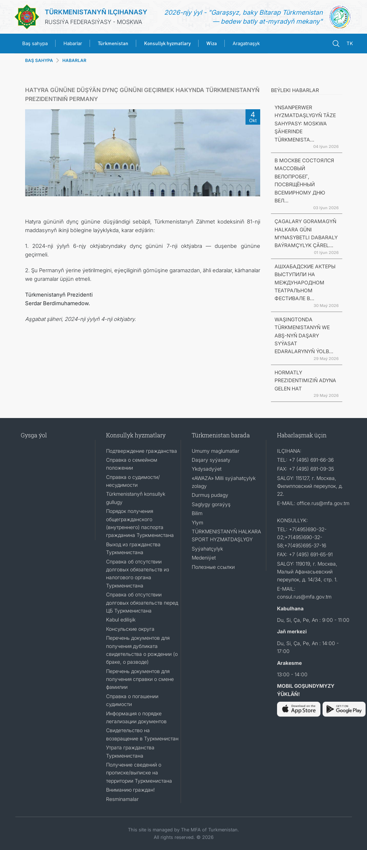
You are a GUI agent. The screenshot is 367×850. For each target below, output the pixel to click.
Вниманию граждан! (130, 790)
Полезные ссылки (213, 567)
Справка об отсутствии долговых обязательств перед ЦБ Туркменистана (142, 602)
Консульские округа (130, 629)
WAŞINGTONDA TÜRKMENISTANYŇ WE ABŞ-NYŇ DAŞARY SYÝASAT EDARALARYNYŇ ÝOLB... (304, 335)
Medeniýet (204, 557)
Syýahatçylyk (207, 549)
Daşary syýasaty (211, 460)
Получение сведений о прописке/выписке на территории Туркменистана (139, 773)
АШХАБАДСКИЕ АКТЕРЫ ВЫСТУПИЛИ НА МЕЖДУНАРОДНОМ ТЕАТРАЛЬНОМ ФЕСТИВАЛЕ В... (305, 282)
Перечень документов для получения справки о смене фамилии (140, 679)
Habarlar (72, 43)
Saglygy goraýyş (211, 504)
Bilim (197, 513)
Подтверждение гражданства (141, 451)
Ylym (197, 522)
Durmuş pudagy (210, 495)
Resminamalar (122, 799)
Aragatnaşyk (246, 43)
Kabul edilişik (120, 619)
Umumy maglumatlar (215, 451)
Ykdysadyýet (206, 469)
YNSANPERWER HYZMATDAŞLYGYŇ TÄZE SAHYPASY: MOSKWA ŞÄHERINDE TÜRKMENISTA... (305, 123)
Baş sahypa (35, 43)
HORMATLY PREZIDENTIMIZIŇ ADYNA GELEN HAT (305, 380)
